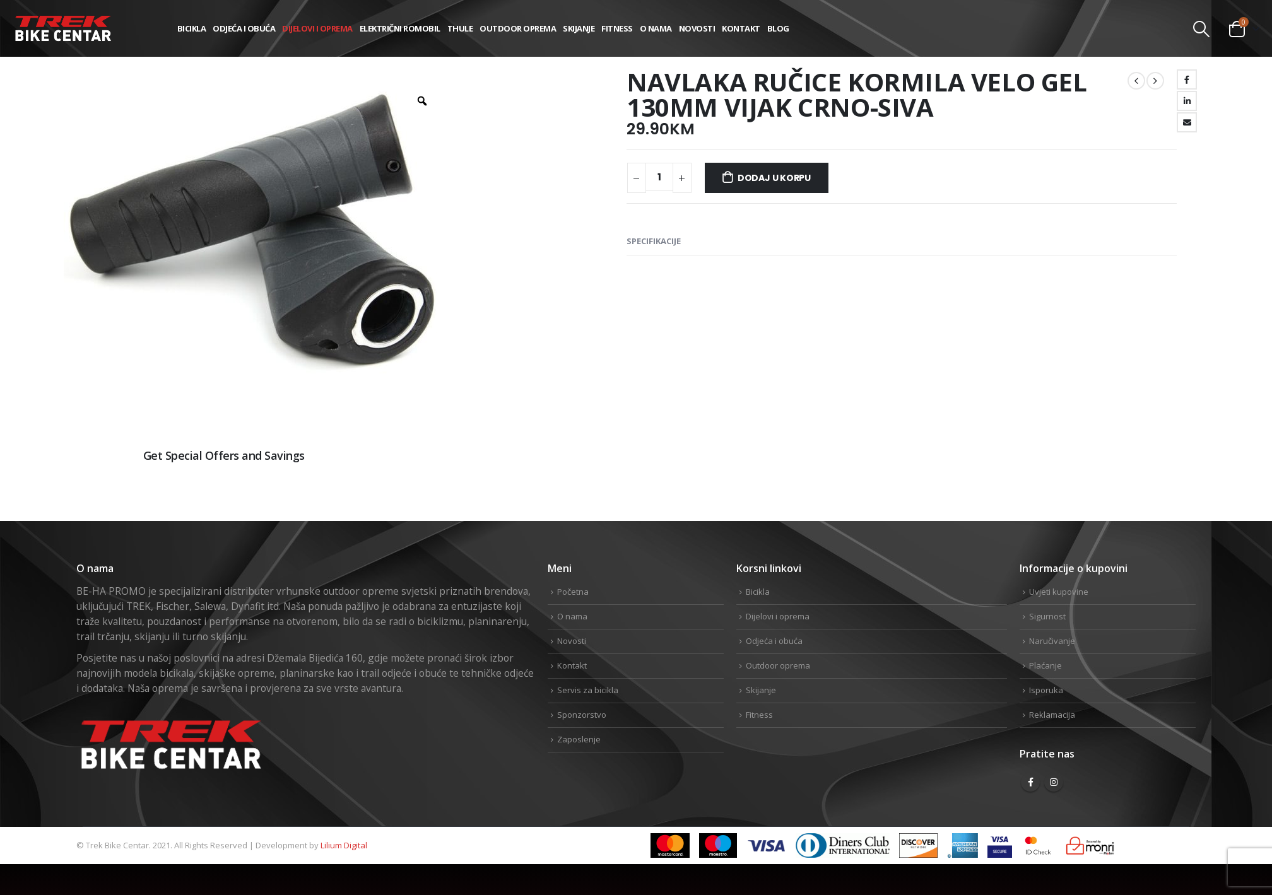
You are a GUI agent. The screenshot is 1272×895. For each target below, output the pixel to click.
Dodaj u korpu (774, 178)
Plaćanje (1045, 665)
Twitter (1144, 497)
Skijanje (578, 28)
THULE (460, 28)
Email (1187, 122)
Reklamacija (1052, 714)
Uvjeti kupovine (1058, 591)
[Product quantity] (659, 177)
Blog (778, 28)
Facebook (1187, 79)
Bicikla (191, 28)
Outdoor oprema (518, 28)
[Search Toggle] (1201, 29)
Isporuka (1046, 690)
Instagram (1053, 782)
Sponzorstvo (581, 714)
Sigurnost (1047, 616)
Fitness (617, 28)
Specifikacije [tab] (654, 241)
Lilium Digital (344, 845)
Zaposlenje (579, 739)
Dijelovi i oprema (317, 28)
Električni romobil (400, 28)
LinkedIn (1187, 101)
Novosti (697, 28)
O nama (656, 28)
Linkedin (1184, 497)
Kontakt (741, 28)
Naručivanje (1052, 640)
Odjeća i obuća (244, 28)
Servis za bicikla (587, 690)
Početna (573, 591)
